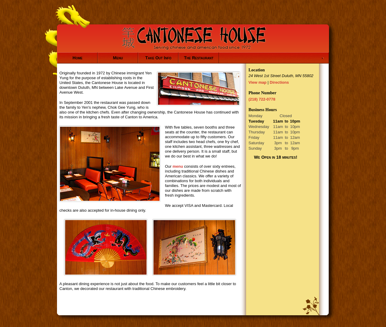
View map (257, 82)
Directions (279, 82)
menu (177, 166)
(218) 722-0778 (261, 99)
